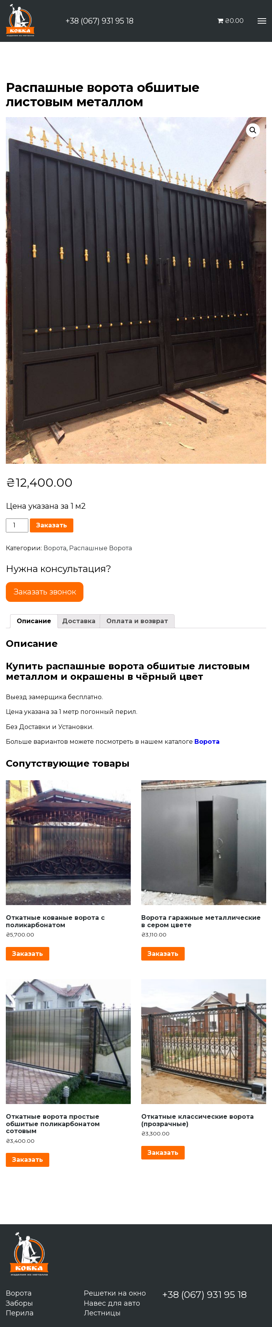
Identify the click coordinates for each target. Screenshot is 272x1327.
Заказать (51, 525)
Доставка (78, 621)
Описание (34, 621)
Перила (20, 1313)
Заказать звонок (45, 591)
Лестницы (102, 1313)
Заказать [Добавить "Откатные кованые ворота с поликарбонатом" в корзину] (27, 953)
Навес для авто (112, 1303)
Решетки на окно (115, 1293)
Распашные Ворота (100, 548)
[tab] (34, 621)
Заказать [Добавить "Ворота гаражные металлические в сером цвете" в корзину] (162, 953)
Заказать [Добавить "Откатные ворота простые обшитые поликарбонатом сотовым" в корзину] (27, 1159)
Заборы (19, 1303)
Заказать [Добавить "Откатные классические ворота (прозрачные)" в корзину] (162, 1152)
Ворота (54, 548)
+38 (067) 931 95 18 (99, 21)
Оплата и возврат (137, 621)
